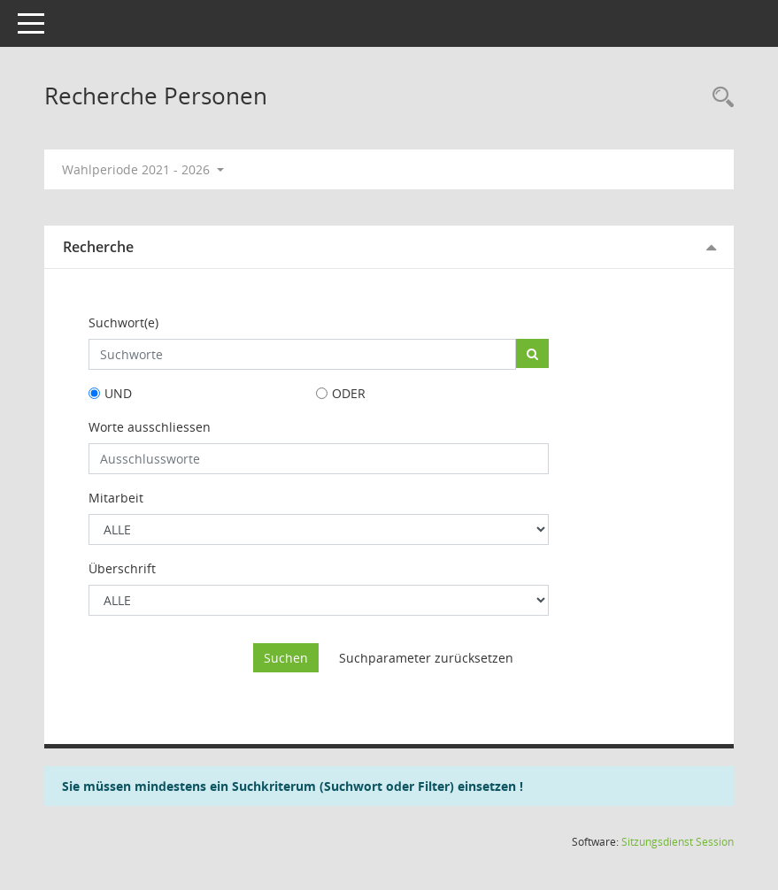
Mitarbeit (116, 497)
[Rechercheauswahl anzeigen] (719, 97)
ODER (349, 393)
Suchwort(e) (123, 322)
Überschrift (122, 568)
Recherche (98, 247)
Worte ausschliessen (150, 426)
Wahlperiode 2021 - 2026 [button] (143, 169)
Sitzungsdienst (677, 841)
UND (118, 393)
